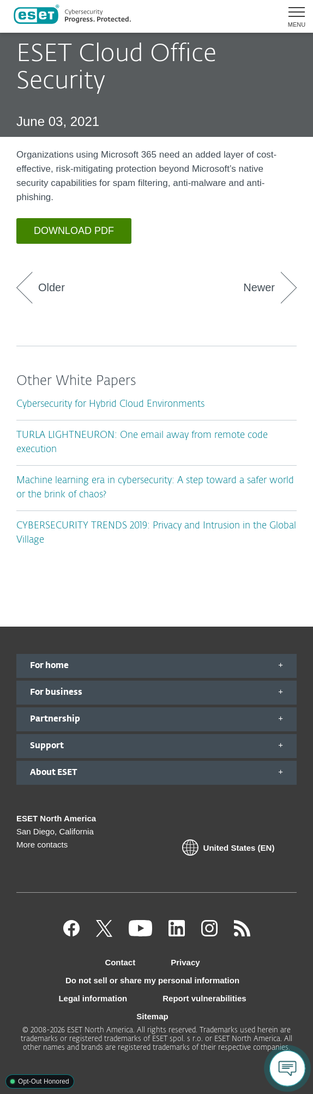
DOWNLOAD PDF (74, 230)
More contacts (42, 844)
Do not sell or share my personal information (152, 980)
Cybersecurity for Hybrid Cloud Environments (110, 404)
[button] (292, 16)
